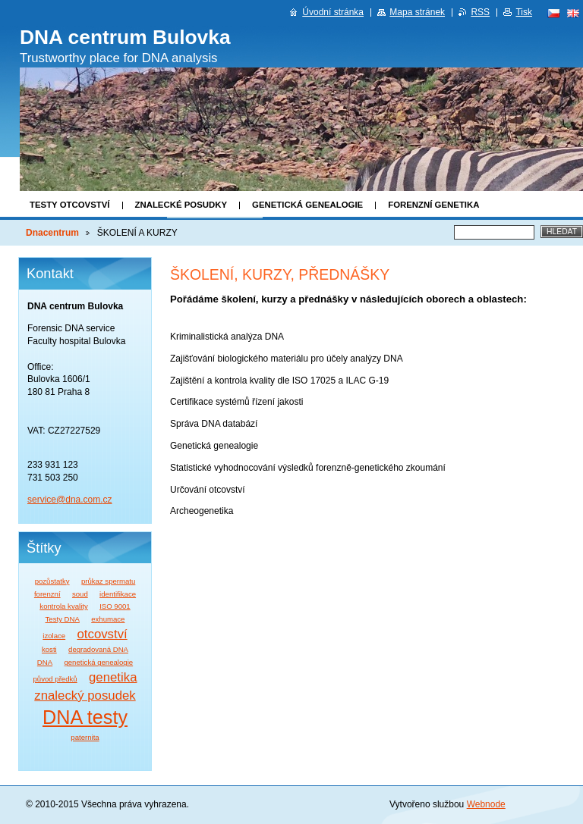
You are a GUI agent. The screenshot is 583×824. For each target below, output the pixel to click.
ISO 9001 (115, 606)
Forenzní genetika (433, 204)
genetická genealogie (98, 662)
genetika (113, 677)
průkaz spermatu (108, 581)
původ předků (55, 679)
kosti (49, 649)
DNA (44, 662)
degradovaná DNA (98, 649)
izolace (54, 635)
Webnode (486, 804)
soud (80, 594)
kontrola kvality (63, 606)
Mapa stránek (417, 12)
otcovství (102, 634)
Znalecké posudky (181, 204)
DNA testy (85, 717)
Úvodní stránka (333, 12)
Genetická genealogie (307, 204)
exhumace (107, 619)
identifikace (117, 594)
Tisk (523, 12)
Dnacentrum (52, 232)
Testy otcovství (70, 204)
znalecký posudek (84, 695)
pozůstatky (52, 581)
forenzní (47, 594)
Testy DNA (63, 619)
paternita (85, 737)
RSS (480, 12)
